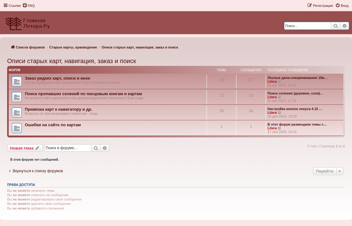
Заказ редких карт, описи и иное (57, 78)
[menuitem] (28, 5)
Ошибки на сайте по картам (53, 124)
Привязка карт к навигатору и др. (58, 109)
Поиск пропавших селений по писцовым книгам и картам (83, 93)
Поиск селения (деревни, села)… (295, 93)
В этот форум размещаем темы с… (297, 124)
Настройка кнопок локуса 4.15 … (294, 109)
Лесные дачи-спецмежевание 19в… (297, 78)
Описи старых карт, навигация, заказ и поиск (71, 61)
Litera (272, 81)
